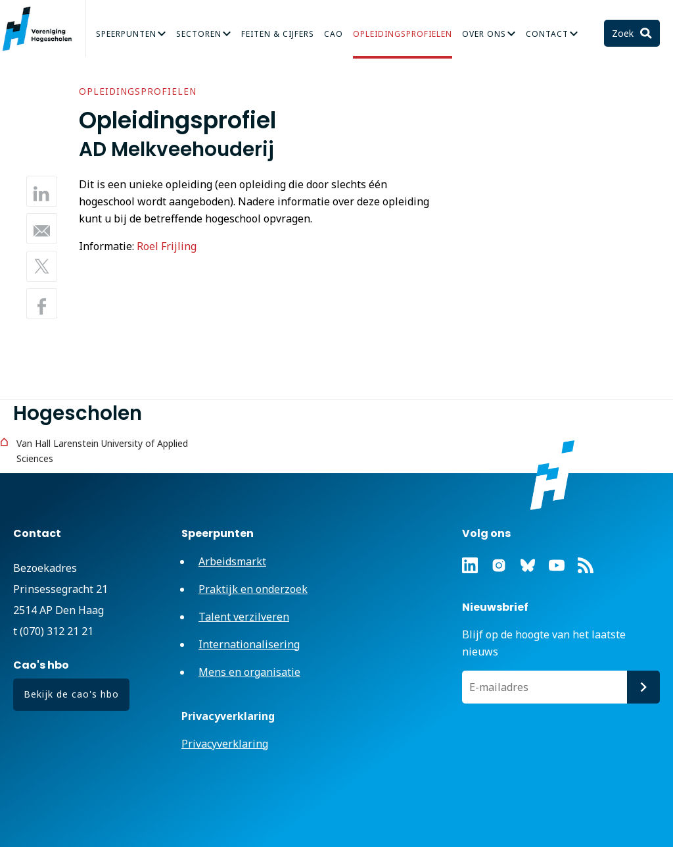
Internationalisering (249, 644)
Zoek (624, 33)
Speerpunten (126, 33)
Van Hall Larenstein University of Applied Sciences (102, 451)
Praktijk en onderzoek (253, 589)
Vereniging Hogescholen (42, 29)
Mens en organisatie (249, 672)
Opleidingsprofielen (402, 33)
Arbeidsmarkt (232, 561)
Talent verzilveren (243, 616)
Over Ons (484, 33)
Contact (547, 33)
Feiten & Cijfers (277, 33)
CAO (333, 33)
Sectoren (198, 33)
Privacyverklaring (224, 743)
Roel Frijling (167, 246)
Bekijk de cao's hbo (71, 694)
